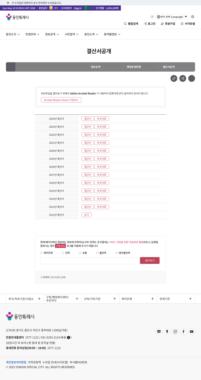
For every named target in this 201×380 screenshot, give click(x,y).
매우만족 (48, 253)
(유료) (66, 337)
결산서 (87, 118)
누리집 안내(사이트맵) (55, 362)
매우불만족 (124, 253)
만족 (67, 253)
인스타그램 (175, 331)
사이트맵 (190, 23)
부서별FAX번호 (78, 362)
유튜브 (191, 331)
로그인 (151, 23)
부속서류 (101, 118)
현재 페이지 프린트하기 (191, 78)
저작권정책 (34, 362)
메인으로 (10, 67)
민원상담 (60, 246)
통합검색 (133, 23)
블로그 (158, 331)
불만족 (103, 253)
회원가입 (170, 23)
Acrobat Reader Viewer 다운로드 (61, 100)
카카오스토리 (167, 331)
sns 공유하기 (182, 78)
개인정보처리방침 (16, 362)
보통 (84, 253)
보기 (86, 215)
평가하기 (149, 260)
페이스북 (183, 331)
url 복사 (173, 78)
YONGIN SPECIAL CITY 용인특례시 (17, 17)
